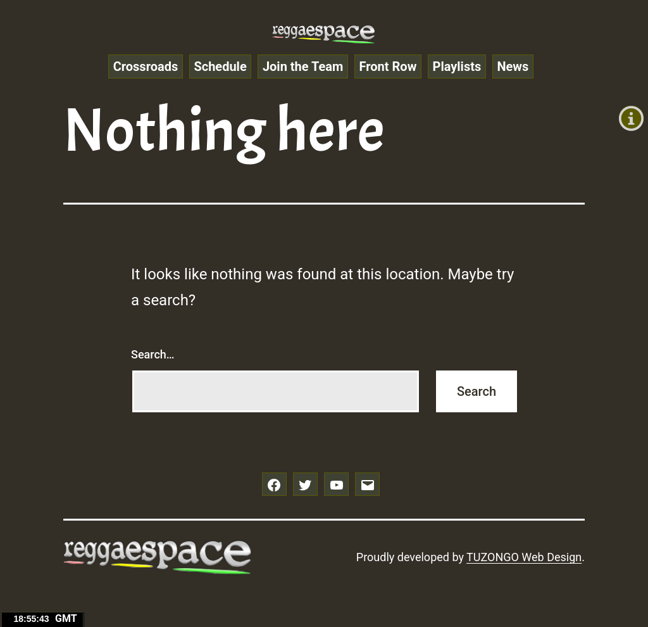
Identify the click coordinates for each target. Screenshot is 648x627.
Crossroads (145, 66)
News (512, 66)
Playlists (457, 66)
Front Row (388, 66)
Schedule (220, 66)
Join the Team (303, 66)
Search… (153, 354)
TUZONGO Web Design (524, 557)
